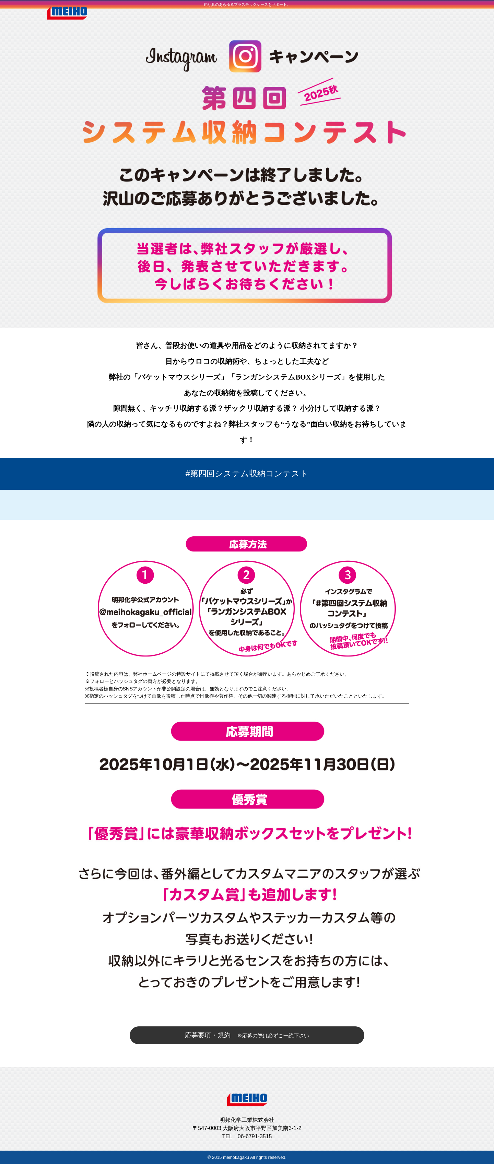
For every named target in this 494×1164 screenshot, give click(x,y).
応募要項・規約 (247, 1035)
